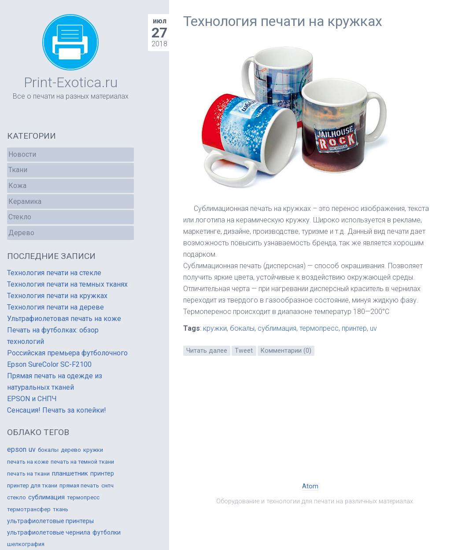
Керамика (24, 201)
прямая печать (79, 485)
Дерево (21, 233)
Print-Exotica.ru (71, 82)
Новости (22, 154)
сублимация (277, 328)
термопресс (319, 328)
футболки (106, 532)
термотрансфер (29, 509)
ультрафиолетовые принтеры (50, 520)
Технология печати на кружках (282, 21)
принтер (354, 328)
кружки (215, 328)
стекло (16, 497)
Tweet (244, 350)
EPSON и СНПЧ (32, 399)
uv (373, 328)
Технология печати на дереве (55, 307)
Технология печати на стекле (54, 273)
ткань (60, 509)
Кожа (17, 185)
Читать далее (206, 350)
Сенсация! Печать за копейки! (56, 410)
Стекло (19, 217)
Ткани (17, 170)
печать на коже (27, 461)
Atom (310, 486)
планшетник (70, 473)
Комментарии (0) (286, 350)
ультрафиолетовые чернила (48, 532)
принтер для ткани (32, 485)
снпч (107, 485)
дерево (71, 450)
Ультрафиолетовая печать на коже (64, 318)
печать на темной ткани (82, 461)
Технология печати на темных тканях (67, 284)
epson (16, 449)
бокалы (242, 328)
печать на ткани (28, 473)
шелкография (25, 544)
